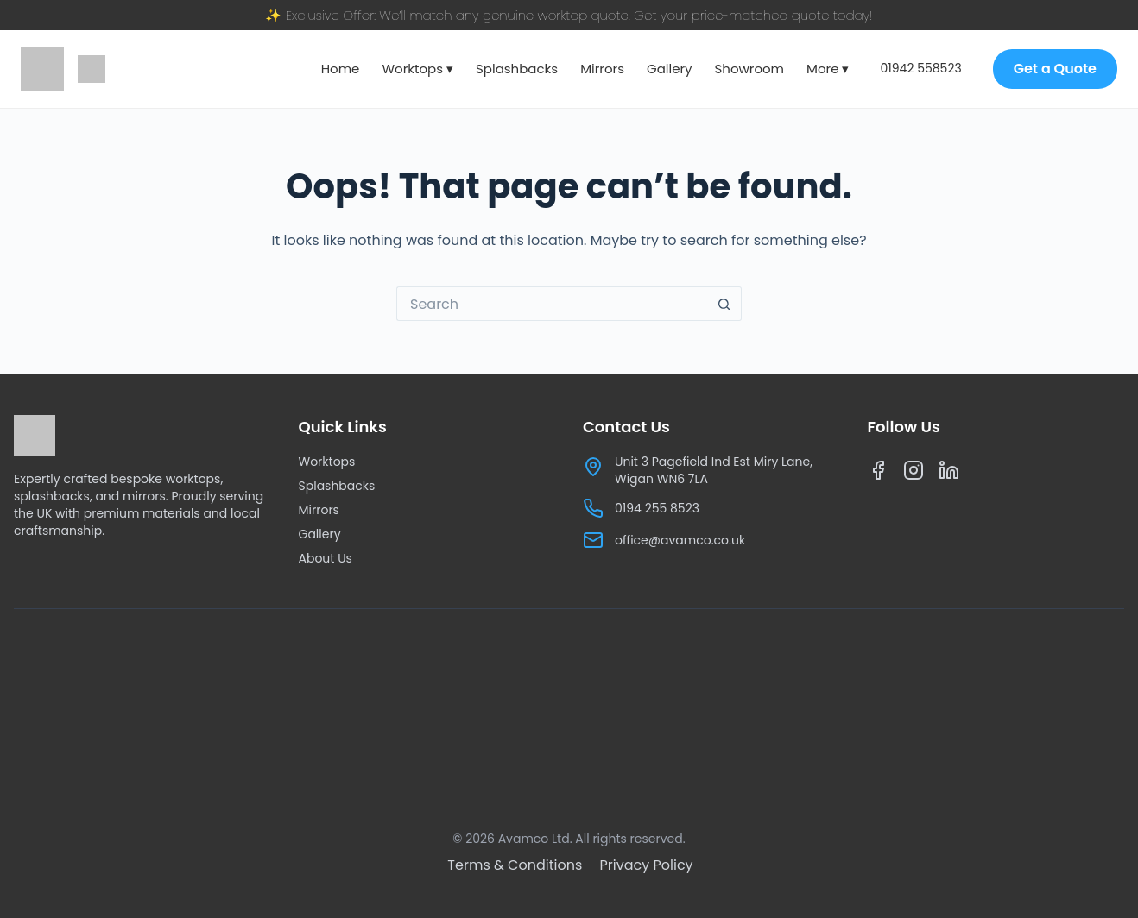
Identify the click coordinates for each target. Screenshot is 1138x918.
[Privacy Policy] (646, 865)
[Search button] (724, 303)
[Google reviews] (91, 69)
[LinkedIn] (949, 474)
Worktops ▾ (417, 69)
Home (340, 69)
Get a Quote (1055, 69)
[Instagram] (914, 474)
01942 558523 (921, 68)
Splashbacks (517, 69)
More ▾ (827, 69)
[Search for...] (551, 303)
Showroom (750, 69)
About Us (325, 558)
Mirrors (602, 69)
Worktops (327, 461)
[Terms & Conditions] (516, 865)
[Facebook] (878, 474)
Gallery (669, 69)
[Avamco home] (42, 69)
